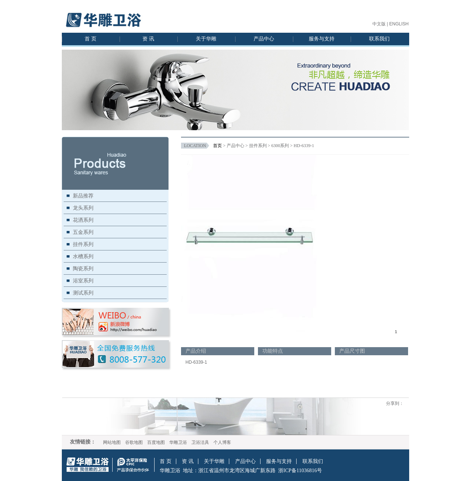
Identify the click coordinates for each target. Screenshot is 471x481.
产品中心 (264, 39)
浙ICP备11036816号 (300, 470)
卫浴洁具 (200, 442)
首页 (217, 145)
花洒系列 (83, 220)
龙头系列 (83, 208)
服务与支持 (321, 39)
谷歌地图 (134, 442)
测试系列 (83, 293)
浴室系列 (83, 281)
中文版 (379, 23)
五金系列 (83, 232)
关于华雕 (206, 39)
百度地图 (156, 442)
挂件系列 (83, 244)
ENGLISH (399, 23)
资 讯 (148, 39)
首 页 (90, 39)
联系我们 (379, 39)
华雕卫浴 (178, 442)
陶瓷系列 (83, 268)
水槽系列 (83, 256)
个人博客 (222, 442)
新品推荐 (83, 196)
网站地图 (112, 442)
